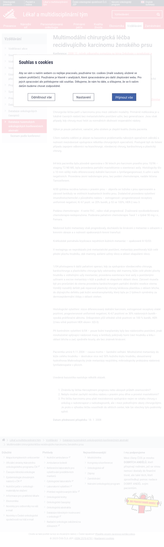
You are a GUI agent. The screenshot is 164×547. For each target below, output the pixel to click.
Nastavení (83, 97)
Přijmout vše (124, 97)
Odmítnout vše (41, 97)
